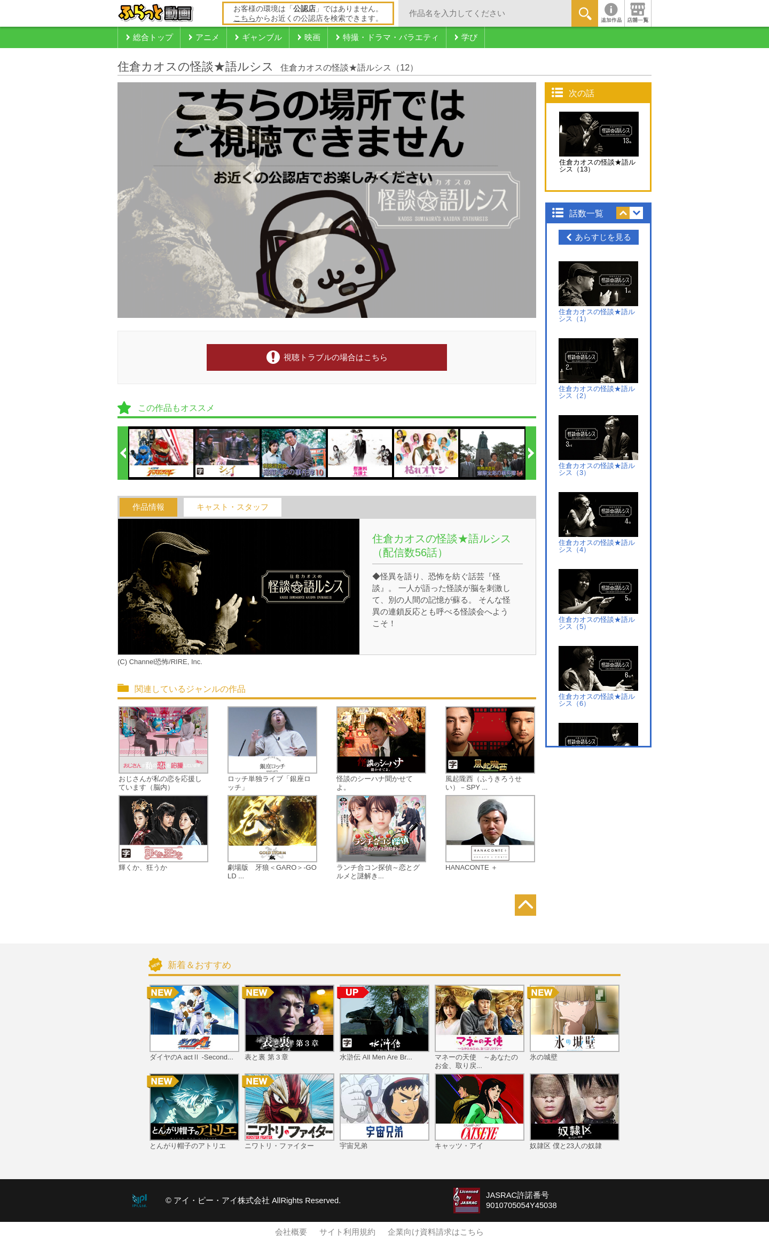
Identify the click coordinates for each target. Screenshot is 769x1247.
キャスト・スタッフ (233, 507)
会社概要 (291, 1232)
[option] (161, 453)
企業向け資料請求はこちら (436, 1232)
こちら (244, 18)
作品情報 (148, 507)
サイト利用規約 (347, 1232)
